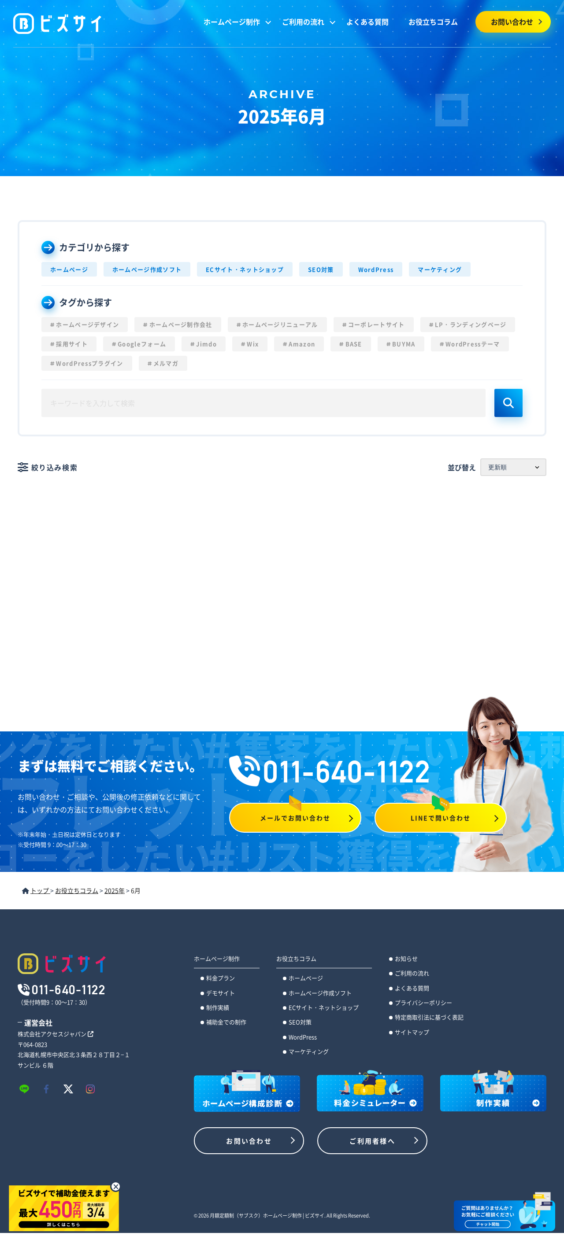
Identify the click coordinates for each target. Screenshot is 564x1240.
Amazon (302, 344)
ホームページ (69, 269)
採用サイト (72, 344)
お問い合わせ (512, 21)
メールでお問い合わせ (295, 817)
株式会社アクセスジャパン (55, 1034)
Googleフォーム (142, 344)
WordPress (376, 269)
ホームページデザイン (87, 324)
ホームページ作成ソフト (147, 269)
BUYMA (404, 344)
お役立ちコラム (433, 21)
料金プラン (220, 978)
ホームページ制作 (232, 21)
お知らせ (406, 958)
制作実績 (217, 1007)
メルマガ (165, 363)
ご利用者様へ (372, 1140)
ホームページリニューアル (280, 324)
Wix (253, 344)
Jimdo (206, 344)
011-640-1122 (330, 771)
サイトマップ (412, 1032)
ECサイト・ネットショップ (245, 269)
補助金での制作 (226, 1022)
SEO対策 (321, 269)
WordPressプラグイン (89, 363)
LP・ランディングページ (471, 324)
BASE (353, 344)
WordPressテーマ (472, 344)
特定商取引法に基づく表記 (429, 1017)
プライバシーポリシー (423, 1002)
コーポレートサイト (376, 324)
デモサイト (220, 993)
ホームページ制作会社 (180, 324)
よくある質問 (367, 21)
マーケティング (440, 269)
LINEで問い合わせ (441, 817)
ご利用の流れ (303, 21)
